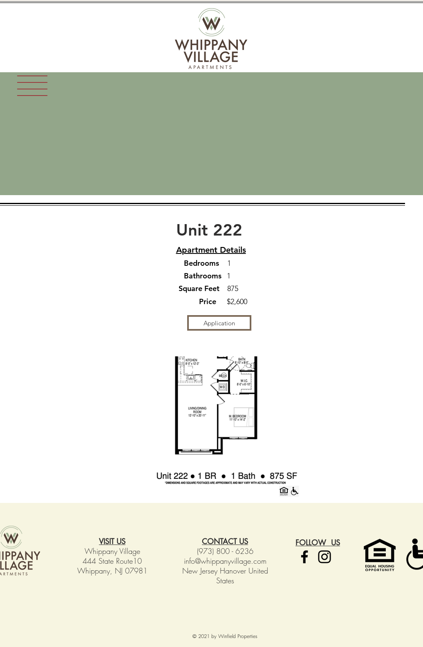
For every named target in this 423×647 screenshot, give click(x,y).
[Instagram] (324, 556)
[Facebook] (304, 556)
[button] (32, 86)
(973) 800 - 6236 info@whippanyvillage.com (225, 556)
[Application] (219, 323)
